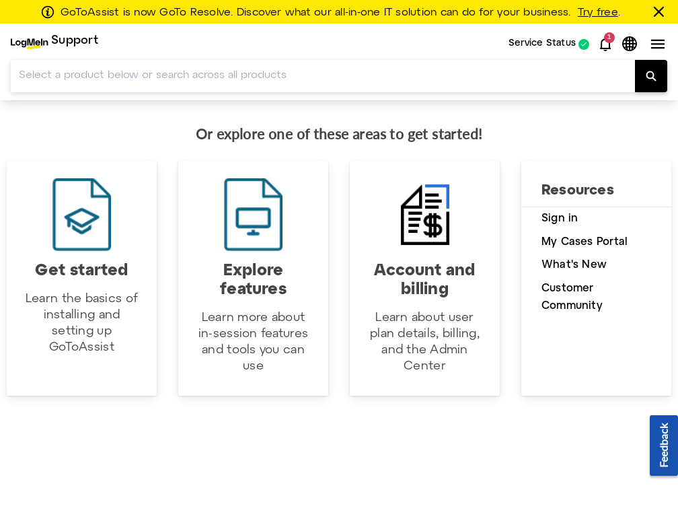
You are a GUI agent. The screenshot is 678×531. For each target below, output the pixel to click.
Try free (598, 12)
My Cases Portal (584, 242)
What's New (574, 265)
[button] (605, 44)
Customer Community (572, 297)
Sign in (559, 218)
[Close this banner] (661, 11)
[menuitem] (54, 44)
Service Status (542, 44)
